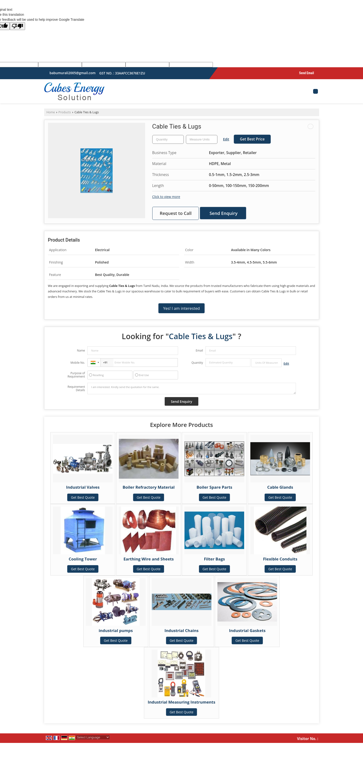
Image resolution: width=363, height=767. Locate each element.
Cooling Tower (83, 559)
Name (81, 350)
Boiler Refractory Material (149, 487)
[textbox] (201, 139)
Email (199, 350)
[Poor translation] (17, 26)
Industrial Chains (181, 630)
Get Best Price (252, 139)
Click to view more (166, 196)
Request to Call (176, 213)
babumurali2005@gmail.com (73, 73)
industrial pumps (116, 630)
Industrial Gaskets (247, 630)
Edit (226, 139)
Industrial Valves (83, 487)
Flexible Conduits (280, 559)
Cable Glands (280, 487)
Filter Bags (214, 559)
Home (51, 112)
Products (64, 112)
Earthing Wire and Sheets (148, 559)
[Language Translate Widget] (93, 737)
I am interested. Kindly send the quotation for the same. (191, 388)
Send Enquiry (223, 213)
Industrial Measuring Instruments (181, 702)
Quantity (197, 363)
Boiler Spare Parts (214, 487)
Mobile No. (77, 363)
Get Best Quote (83, 497)
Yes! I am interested (181, 308)
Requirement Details (76, 388)
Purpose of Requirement (76, 375)
